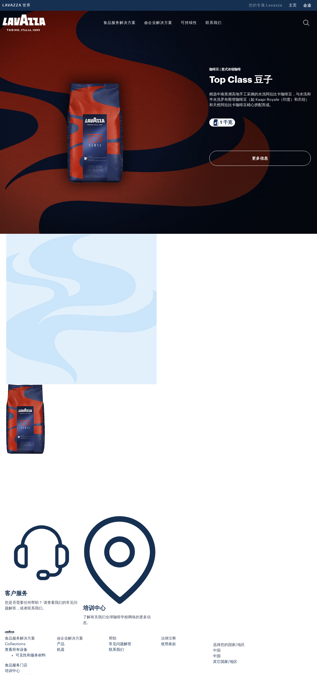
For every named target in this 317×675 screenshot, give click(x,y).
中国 (217, 656)
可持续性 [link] (189, 23)
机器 (60, 650)
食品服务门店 (16, 665)
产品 (60, 644)
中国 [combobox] (217, 650)
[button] (306, 23)
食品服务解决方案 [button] (119, 23)
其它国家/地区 (225, 662)
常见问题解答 (120, 644)
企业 (307, 5)
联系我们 (116, 650)
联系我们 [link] (214, 23)
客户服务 (16, 593)
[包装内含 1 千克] (222, 123)
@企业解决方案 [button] (158, 23)
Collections (15, 644)
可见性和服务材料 (31, 655)
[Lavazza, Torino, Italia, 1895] (23, 22)
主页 (293, 5)
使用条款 (168, 644)
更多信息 (260, 158)
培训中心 (94, 608)
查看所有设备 (16, 650)
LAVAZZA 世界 (16, 5)
